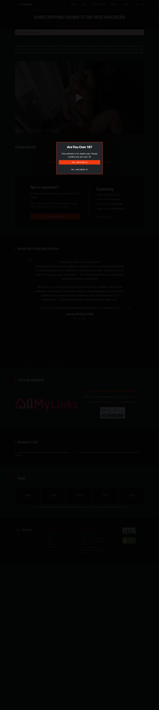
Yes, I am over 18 (79, 162)
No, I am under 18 (79, 169)
